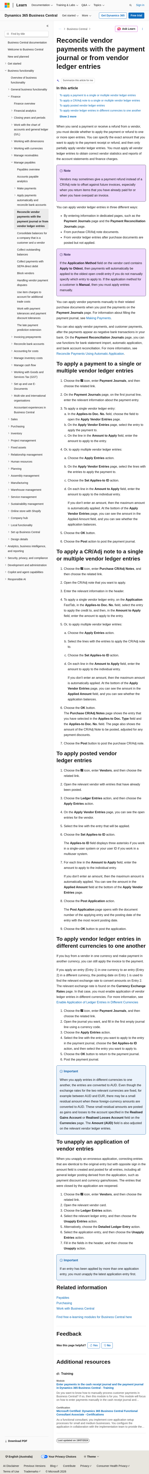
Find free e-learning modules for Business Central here (94, 1317)
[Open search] (130, 5)
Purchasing (64, 1303)
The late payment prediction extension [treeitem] (29, 328)
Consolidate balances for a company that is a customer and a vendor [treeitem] (32, 238)
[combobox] (27, 34)
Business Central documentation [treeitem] (27, 42)
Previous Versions (34, 1465)
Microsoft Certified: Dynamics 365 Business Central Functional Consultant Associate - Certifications (97, 1412)
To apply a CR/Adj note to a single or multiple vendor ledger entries (100, 100)
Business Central (77, 29)
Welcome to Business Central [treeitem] (25, 49)
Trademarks (31, 1471)
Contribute (69, 1465)
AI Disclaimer (11, 1465)
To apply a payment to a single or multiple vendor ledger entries (98, 95)
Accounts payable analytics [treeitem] (28, 179)
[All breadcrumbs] (59, 29)
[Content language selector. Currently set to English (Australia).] (19, 1457)
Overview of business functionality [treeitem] (24, 80)
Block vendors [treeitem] (25, 273)
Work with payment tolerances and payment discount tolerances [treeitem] (31, 313)
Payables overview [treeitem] (28, 169)
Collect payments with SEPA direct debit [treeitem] (30, 264)
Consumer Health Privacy (112, 1465)
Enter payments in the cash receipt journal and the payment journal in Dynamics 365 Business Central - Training (99, 1386)
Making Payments (98, 318)
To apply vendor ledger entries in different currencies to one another (100, 110)
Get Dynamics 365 (113, 15)
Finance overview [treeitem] (24, 103)
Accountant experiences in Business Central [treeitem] (30, 410)
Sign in (140, 5)
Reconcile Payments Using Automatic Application (90, 353)
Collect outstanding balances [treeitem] (28, 252)
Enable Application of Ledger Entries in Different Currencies (97, 1002)
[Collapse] (47, 25)
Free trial (136, 15)
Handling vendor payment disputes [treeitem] (32, 283)
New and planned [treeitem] (18, 56)
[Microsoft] (7, 5)
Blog (53, 1465)
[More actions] (142, 29)
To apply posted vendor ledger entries (82, 105)
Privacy (84, 1465)
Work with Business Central (75, 1308)
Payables (62, 1297)
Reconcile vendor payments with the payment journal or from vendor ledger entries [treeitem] (32, 219)
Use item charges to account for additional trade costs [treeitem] (30, 297)
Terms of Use (11, 1471)
